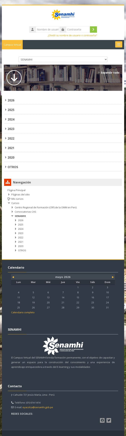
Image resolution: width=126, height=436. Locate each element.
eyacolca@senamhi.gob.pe (38, 407)
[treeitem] (63, 220)
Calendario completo (23, 312)
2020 (11, 157)
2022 (11, 138)
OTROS (13, 167)
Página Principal (16, 190)
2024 (11, 119)
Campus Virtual (12, 44)
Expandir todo (110, 72)
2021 (11, 148)
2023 (11, 129)
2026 (11, 100)
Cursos (15, 203)
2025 (11, 110)
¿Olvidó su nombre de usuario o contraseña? (72, 35)
